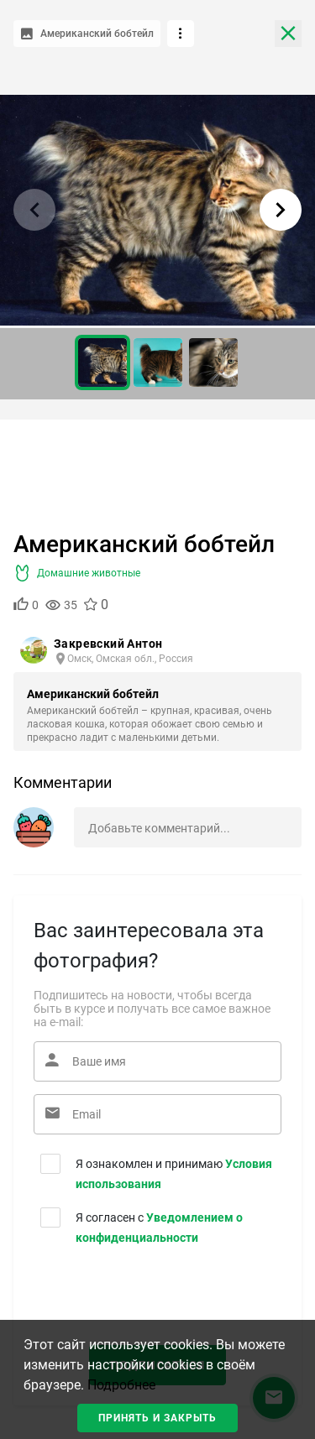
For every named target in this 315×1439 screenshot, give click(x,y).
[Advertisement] (157, 470)
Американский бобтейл (93, 694)
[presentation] (136, 1293)
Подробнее (121, 1385)
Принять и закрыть (157, 1418)
